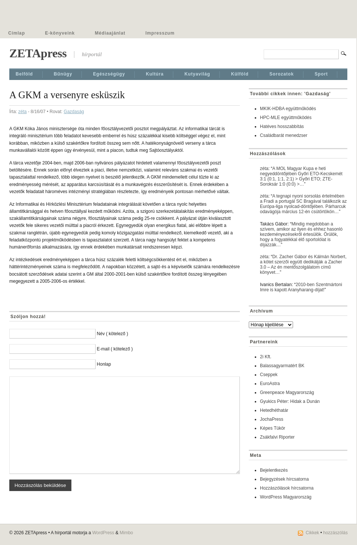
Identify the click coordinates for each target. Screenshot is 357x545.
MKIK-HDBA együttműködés (288, 108)
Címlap (16, 33)
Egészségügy (109, 74)
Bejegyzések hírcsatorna (284, 479)
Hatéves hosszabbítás (282, 126)
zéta (22, 111)
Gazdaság (74, 111)
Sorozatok (281, 74)
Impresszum (159, 33)
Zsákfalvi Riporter (277, 437)
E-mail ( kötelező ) (115, 349)
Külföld (239, 74)
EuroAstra (270, 383)
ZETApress (38, 53)
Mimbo (126, 532)
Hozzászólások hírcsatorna (286, 488)
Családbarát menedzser (283, 135)
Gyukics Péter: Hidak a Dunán (290, 401)
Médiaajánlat (110, 33)
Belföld (24, 74)
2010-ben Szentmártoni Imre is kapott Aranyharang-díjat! (301, 287)
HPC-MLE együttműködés (286, 117)
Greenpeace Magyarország (287, 392)
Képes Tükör (272, 428)
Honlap (104, 364)
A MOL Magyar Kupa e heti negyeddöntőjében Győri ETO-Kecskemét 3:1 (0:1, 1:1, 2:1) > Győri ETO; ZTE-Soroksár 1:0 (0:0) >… (301, 176)
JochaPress (271, 419)
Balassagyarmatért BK (282, 365)
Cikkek (312, 532)
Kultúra (155, 74)
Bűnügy (63, 74)
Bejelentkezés (274, 470)
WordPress (103, 532)
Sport (321, 74)
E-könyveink (60, 33)
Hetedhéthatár (274, 410)
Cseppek (268, 374)
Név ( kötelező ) (112, 333)
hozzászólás (335, 532)
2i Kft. (265, 356)
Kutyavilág (197, 74)
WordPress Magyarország (286, 497)
